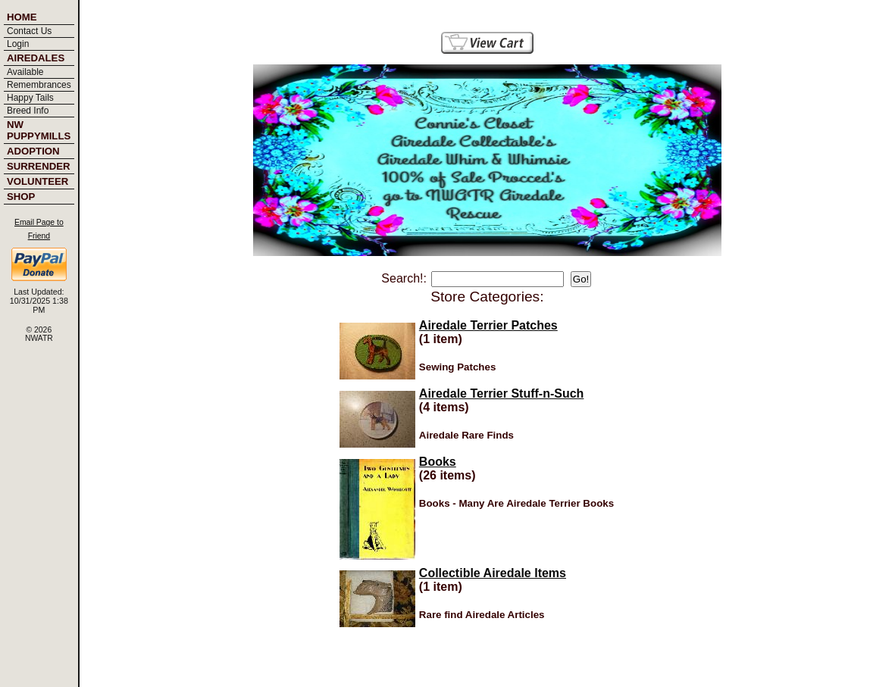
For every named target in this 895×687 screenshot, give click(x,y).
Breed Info (28, 110)
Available (25, 72)
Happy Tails (30, 97)
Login (18, 44)
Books (437, 461)
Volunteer (37, 181)
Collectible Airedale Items (492, 573)
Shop (21, 196)
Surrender (38, 166)
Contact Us (29, 31)
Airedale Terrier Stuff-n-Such (501, 393)
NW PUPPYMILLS (38, 130)
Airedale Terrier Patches (488, 325)
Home (22, 17)
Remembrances (39, 85)
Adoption (33, 151)
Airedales (35, 58)
